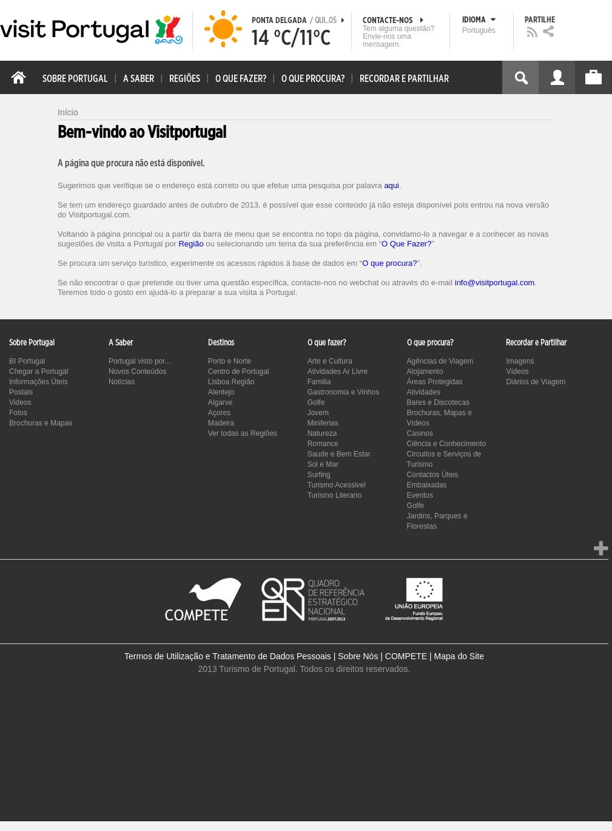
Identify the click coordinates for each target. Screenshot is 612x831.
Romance (323, 443)
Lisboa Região (231, 382)
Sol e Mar (323, 464)
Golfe (316, 402)
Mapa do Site (459, 656)
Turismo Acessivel (337, 485)
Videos (20, 402)
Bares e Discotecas (438, 402)
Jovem (318, 413)
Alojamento (425, 371)
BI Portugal (27, 361)
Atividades (423, 392)
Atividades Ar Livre (338, 371)
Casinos (420, 433)
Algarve (220, 402)
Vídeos (517, 371)
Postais (21, 392)
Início (68, 112)
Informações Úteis (38, 382)
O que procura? (389, 263)
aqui (391, 185)
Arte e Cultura (330, 361)
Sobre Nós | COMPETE (382, 656)
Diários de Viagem (535, 382)
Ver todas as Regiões (242, 433)
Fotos (18, 413)
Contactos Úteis (433, 474)
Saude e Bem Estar (339, 454)
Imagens (520, 361)
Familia (319, 382)
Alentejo (221, 392)
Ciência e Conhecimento (446, 443)
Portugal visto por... (140, 361)
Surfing (319, 474)
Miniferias (323, 423)
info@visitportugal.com (495, 282)
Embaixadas (427, 485)
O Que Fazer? (406, 243)
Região (190, 243)
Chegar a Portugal (38, 371)
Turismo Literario (335, 495)
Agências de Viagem (440, 361)
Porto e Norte (229, 361)
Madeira (221, 423)
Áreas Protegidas (435, 382)
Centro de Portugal (238, 371)
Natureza (322, 433)
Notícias (122, 382)
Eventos (420, 495)
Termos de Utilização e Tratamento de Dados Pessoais (227, 656)
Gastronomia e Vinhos (344, 392)
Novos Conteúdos (137, 371)
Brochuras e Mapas (40, 423)
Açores (219, 413)
